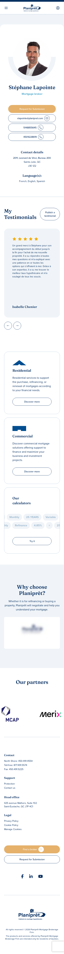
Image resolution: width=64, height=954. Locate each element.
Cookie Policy (11, 825)
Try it (32, 541)
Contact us (9, 788)
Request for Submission (32, 859)
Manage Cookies (13, 829)
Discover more (32, 401)
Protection (9, 783)
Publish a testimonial (50, 214)
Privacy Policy (11, 821)
